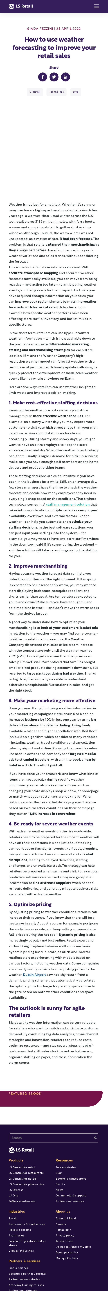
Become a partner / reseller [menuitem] (28, 1228)
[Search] (95, 1092)
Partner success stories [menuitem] (24, 1234)
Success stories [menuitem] (66, 1122)
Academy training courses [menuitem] (26, 1240)
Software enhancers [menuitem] (22, 1156)
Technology (56, 92)
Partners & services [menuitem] (25, 1216)
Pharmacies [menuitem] (16, 1190)
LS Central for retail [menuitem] (22, 1122)
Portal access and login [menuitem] (24, 1251)
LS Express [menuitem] (16, 1145)
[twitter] (54, 1274)
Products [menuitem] (16, 1115)
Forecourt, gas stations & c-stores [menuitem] (27, 1198)
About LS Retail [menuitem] (66, 1173)
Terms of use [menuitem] (64, 1196)
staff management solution (68, 459)
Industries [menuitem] (17, 1166)
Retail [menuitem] (13, 1173)
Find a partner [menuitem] (18, 1223)
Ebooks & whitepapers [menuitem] (71, 1133)
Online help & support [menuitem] (71, 1150)
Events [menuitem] (60, 1139)
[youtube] (41, 1274)
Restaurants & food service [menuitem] (27, 1179)
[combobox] (54, 1092)
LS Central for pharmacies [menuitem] (26, 1139)
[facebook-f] (28, 1274)
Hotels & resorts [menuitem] (20, 1185)
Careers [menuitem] (61, 1179)
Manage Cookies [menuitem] (67, 1213)
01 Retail (35, 92)
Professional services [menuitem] (23, 1245)
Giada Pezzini (40, 29)
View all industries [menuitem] (21, 1206)
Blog (75, 92)
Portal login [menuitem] (63, 1185)
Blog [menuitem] (59, 1128)
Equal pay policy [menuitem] (67, 1207)
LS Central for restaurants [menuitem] (26, 1128)
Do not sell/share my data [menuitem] (73, 1202)
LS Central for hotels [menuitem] (23, 1133)
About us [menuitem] (63, 1166)
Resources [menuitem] (64, 1115)
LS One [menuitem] (13, 1150)
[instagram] (66, 1274)
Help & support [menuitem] (19, 1257)
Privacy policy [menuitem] (65, 1190)
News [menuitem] (59, 1145)
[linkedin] (79, 1274)
